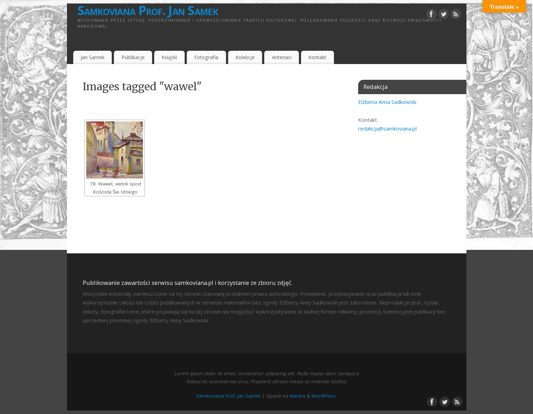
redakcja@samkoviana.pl (387, 128)
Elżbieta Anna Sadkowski (387, 101)
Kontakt (317, 57)
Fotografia (206, 57)
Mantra (297, 396)
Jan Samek (92, 57)
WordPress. (324, 396)
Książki (169, 57)
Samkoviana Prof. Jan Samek (147, 10)
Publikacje (133, 57)
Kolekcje (245, 57)
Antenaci (282, 57)
